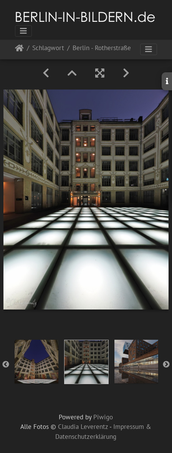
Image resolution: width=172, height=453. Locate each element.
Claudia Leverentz (83, 426)
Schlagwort (48, 48)
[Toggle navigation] (23, 31)
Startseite (19, 49)
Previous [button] (6, 364)
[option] (36, 362)
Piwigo (103, 417)
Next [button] (166, 364)
